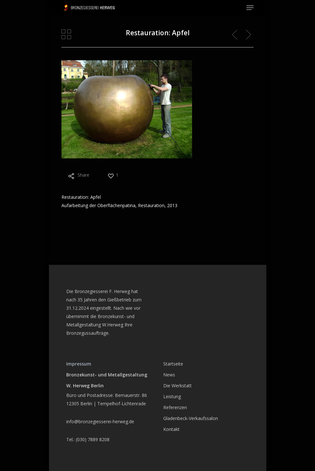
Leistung (172, 396)
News (169, 375)
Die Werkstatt (177, 386)
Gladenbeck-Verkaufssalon (190, 418)
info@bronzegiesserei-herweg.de (100, 421)
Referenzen (175, 407)
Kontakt (171, 429)
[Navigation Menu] (250, 7)
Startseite (173, 364)
